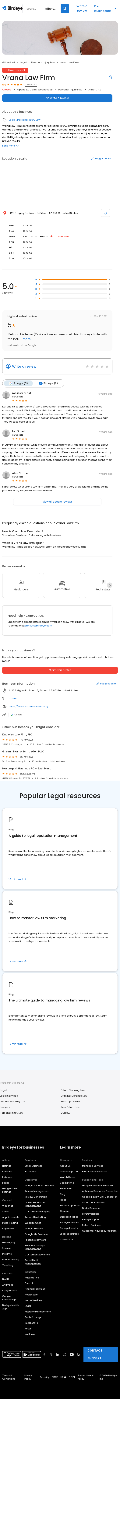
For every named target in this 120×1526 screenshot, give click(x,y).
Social (5, 1211)
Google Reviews (34, 1228)
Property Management (38, 1311)
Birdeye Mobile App (10, 1306)
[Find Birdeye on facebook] (44, 1354)
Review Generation (36, 1196)
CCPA (72, 1377)
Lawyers (5, 1107)
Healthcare (31, 1294)
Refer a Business (91, 1225)
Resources (66, 1188)
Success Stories (69, 1216)
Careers (64, 1211)
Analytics (7, 1284)
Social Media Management (33, 1261)
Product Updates (70, 1205)
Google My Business (36, 1234)
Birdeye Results (69, 1228)
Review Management (37, 1191)
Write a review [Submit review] (57, 98)
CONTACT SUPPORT (94, 1354)
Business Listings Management (35, 1247)
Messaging (8, 1242)
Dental (29, 1283)
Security (44, 1377)
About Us (65, 1165)
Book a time (67, 1182)
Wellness (30, 1334)
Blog (62, 1194)
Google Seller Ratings (10, 1190)
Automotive (32, 1277)
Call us (13, 698)
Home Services (33, 1300)
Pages (5, 1182)
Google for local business (39, 1185)
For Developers (90, 1213)
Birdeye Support (91, 1219)
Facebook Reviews (35, 1239)
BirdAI (5, 1279)
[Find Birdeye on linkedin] (57, 1354)
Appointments (10, 1217)
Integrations (9, 1290)
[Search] (65, 8)
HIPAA (63, 1377)
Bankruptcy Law (70, 1101)
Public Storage (33, 1317)
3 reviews (31, 84)
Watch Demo (68, 1177)
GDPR (54, 1377)
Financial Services (35, 1288)
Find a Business (91, 1208)
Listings (6, 1165)
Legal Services (9, 1095)
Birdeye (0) (48, 383)
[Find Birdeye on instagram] (64, 1354)
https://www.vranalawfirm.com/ (28, 706)
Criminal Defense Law (74, 1095)
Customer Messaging (37, 1211)
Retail (28, 1328)
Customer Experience (37, 1254)
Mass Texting (10, 1222)
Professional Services (94, 1171)
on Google (17, 396)
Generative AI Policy (86, 1377)
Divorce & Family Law (13, 1101)
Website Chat (33, 1222)
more (26, 339)
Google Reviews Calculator (98, 1185)
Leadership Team (70, 1171)
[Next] (109, 585)
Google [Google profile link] (16, 714)
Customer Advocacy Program (99, 1230)
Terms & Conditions (8, 1377)
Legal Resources (69, 1233)
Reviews (7, 1171)
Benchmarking (10, 1259)
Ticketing (7, 1265)
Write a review (81, 8)
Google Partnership (9, 1297)
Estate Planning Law (73, 1090)
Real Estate (31, 1322)
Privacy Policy (28, 1377)
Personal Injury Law (43, 62)
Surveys (6, 1248)
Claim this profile (60, 670)
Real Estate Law (70, 1107)
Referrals (7, 1177)
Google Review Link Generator (99, 1196)
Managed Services (92, 1165)
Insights (7, 1253)
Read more (10, 145)
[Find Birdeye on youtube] (72, 1354)
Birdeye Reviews (69, 1222)
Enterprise (31, 1171)
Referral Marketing (35, 1217)
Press (63, 1199)
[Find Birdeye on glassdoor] (78, 1354)
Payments (8, 1228)
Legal (23, 62)
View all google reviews (57, 501)
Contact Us (66, 1239)
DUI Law (65, 1112)
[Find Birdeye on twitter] (51, 1354)
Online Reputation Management (35, 1204)
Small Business (33, 1165)
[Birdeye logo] (13, 8)
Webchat (7, 1205)
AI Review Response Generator (100, 1191)
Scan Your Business (93, 1202)
